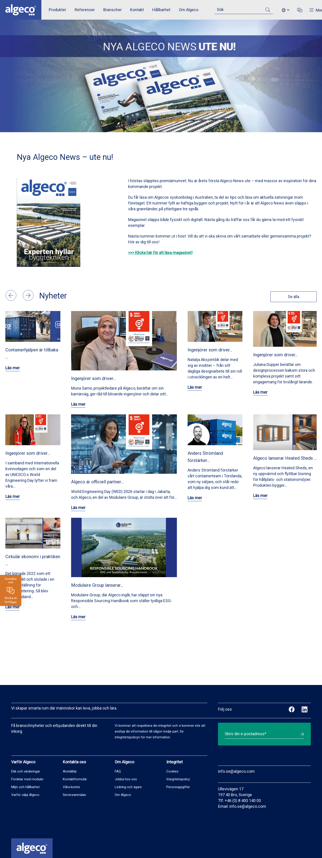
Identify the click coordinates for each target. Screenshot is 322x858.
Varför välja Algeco (25, 795)
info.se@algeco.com (236, 771)
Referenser (85, 9)
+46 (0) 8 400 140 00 (243, 800)
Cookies (172, 771)
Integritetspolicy (178, 779)
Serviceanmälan (74, 795)
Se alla (293, 296)
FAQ (118, 771)
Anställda (69, 771)
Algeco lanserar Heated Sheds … (285, 458)
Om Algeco (188, 9)
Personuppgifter (178, 787)
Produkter (57, 9)
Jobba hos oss (126, 779)
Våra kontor (71, 787)
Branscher (112, 9)
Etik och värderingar (25, 771)
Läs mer (12, 367)
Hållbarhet (161, 9)
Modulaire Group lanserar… (97, 585)
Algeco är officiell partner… (97, 481)
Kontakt (137, 9)
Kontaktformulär (75, 779)
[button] (11, 299)
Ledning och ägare (128, 787)
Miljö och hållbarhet (25, 787)
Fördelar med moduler (27, 779)
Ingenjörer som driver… (93, 378)
